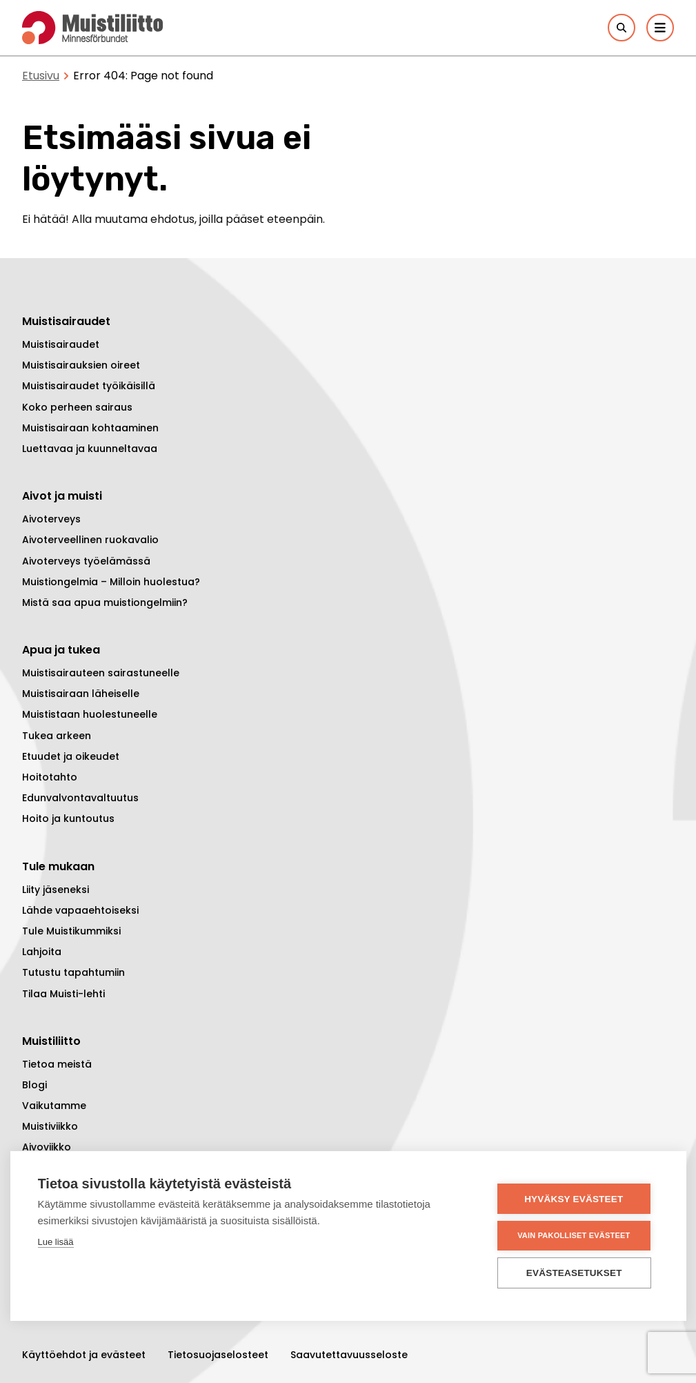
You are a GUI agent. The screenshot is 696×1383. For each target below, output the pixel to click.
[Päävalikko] (660, 27)
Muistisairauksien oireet (81, 365)
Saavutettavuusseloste (349, 1354)
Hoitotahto (49, 777)
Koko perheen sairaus (77, 407)
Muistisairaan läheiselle (80, 693)
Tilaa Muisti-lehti (63, 994)
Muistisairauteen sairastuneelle (100, 673)
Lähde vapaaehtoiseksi (80, 910)
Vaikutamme (54, 1105)
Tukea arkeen (56, 735)
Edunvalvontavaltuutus (80, 798)
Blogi (34, 1085)
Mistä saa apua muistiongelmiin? (105, 602)
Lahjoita (41, 951)
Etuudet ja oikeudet (70, 756)
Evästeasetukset (576, 1273)
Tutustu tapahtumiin (73, 972)
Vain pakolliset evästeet (575, 1235)
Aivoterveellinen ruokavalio (90, 539)
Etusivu (40, 76)
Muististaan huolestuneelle (89, 714)
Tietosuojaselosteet (218, 1354)
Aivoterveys (51, 519)
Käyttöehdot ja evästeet (84, 1354)
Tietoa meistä (57, 1064)
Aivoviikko (46, 1147)
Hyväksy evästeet (575, 1199)
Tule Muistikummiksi (71, 931)
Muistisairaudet (60, 344)
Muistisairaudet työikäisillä (88, 386)
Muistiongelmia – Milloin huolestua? (111, 582)
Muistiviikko (50, 1126)
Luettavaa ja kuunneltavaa (89, 448)
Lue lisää (56, 1242)
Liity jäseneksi (55, 889)
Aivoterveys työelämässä (86, 561)
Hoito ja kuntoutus (68, 818)
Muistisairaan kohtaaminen (90, 428)
